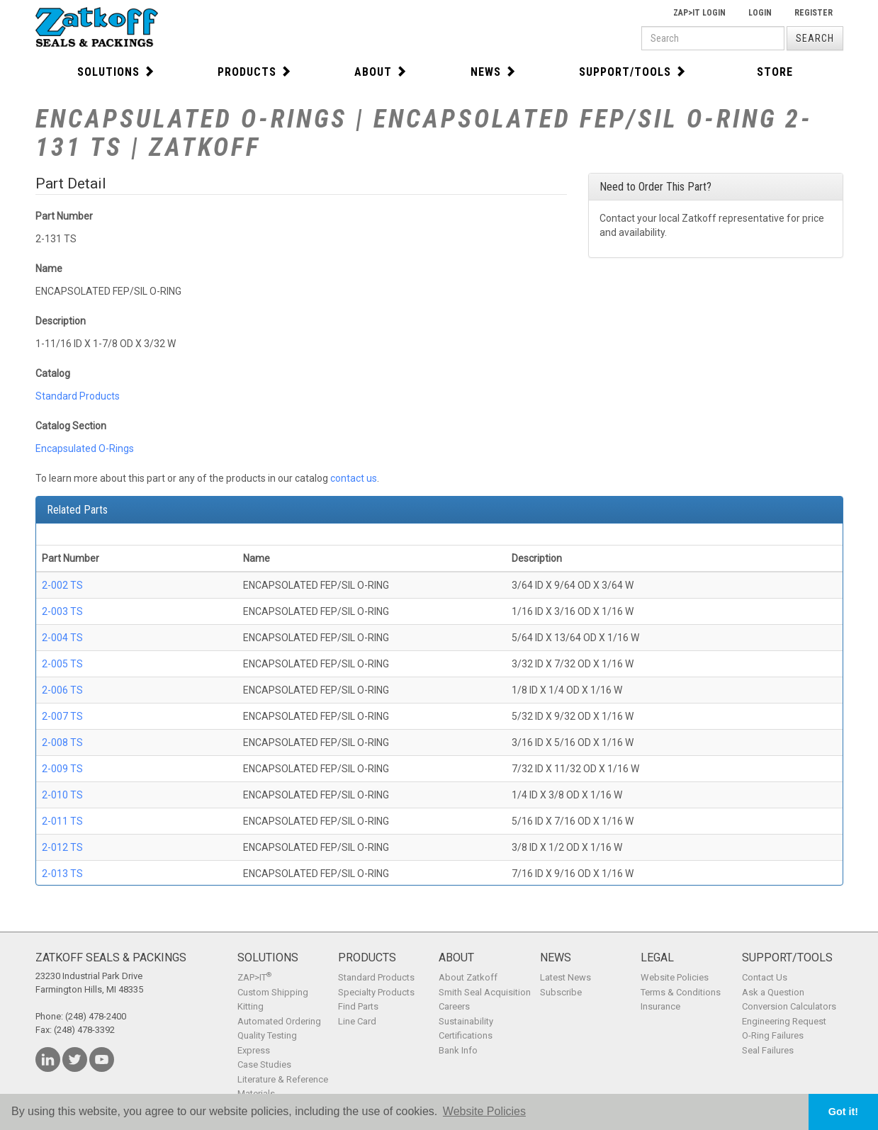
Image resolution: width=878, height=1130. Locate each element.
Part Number (64, 216)
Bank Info (458, 1050)
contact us (353, 478)
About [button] (380, 72)
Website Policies (675, 977)
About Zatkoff (468, 977)
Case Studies (264, 1064)
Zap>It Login (699, 13)
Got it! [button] (843, 1111)
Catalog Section (70, 425)
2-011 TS (62, 821)
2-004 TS (62, 637)
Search (815, 38)
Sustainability (466, 1021)
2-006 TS (62, 690)
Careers (454, 1006)
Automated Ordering (279, 1021)
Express (253, 1050)
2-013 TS (62, 873)
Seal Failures (768, 1050)
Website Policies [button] (484, 1111)
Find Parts (358, 1006)
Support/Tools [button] (633, 72)
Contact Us (764, 977)
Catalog (52, 373)
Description (60, 321)
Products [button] (255, 72)
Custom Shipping (272, 992)
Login (760, 13)
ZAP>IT (254, 977)
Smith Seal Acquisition (485, 992)
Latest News (565, 977)
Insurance (660, 1006)
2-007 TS (62, 716)
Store (775, 72)
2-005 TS (62, 663)
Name (48, 268)
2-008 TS (62, 742)
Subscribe (561, 992)
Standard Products (77, 396)
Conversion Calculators (789, 1006)
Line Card (357, 1021)
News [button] (494, 72)
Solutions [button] (116, 72)
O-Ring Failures (773, 1035)
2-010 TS (62, 795)
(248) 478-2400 (95, 1016)
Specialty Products (376, 992)
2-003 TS (62, 611)
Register (813, 13)
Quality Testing (267, 1035)
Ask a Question (773, 992)
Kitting (250, 1006)
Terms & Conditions (681, 992)
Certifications (466, 1035)
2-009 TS (62, 768)
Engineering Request (784, 1021)
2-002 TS (62, 585)
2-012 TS (62, 847)
